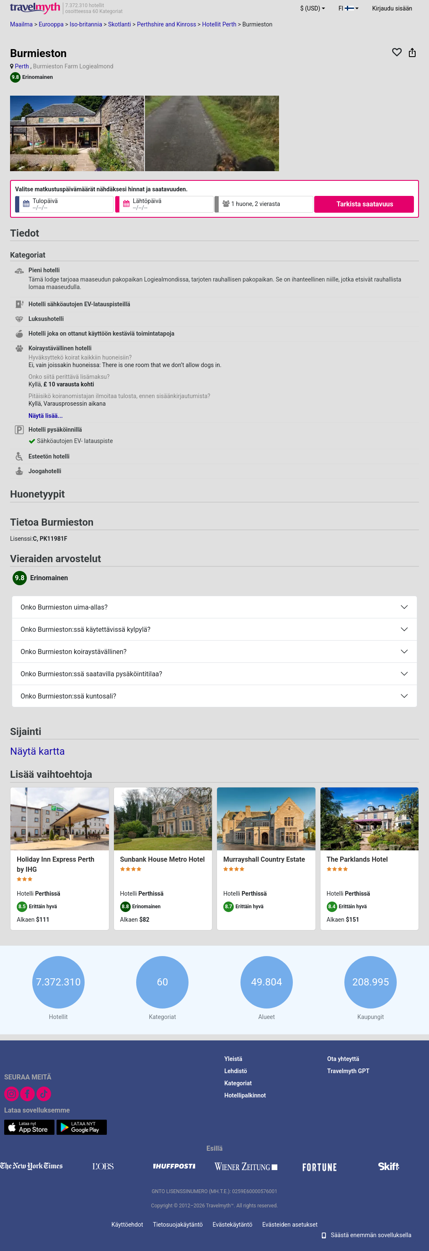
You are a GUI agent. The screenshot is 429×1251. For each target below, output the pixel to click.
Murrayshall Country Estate (264, 859)
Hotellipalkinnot (245, 1095)
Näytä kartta (37, 751)
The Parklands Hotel (357, 859)
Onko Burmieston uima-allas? (64, 607)
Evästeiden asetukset (290, 1224)
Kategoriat (238, 1083)
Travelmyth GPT (348, 1071)
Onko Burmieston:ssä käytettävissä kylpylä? (85, 629)
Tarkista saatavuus (364, 204)
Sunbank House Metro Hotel (162, 859)
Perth (22, 66)
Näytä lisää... (45, 415)
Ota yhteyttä (343, 1059)
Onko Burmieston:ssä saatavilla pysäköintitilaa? (91, 674)
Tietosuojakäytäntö (178, 1224)
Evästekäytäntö (233, 1224)
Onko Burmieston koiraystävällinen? (74, 652)
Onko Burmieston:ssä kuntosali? (68, 696)
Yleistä (234, 1059)
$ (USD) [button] (310, 8)
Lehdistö (236, 1071)
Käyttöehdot (127, 1224)
